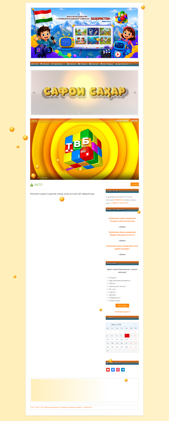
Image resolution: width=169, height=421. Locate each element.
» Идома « (122, 227)
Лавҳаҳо (72, 64)
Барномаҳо (59, 64)
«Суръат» (112, 292)
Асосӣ (36, 64)
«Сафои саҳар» (114, 300)
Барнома (95, 64)
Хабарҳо (46, 64)
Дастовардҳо (108, 64)
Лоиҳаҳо (83, 64)
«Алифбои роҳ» (115, 298)
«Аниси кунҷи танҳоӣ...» (118, 286)
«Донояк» (112, 295)
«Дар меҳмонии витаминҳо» (119, 280)
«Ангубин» (113, 278)
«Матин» (112, 283)
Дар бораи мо (124, 64)
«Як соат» (112, 289)
